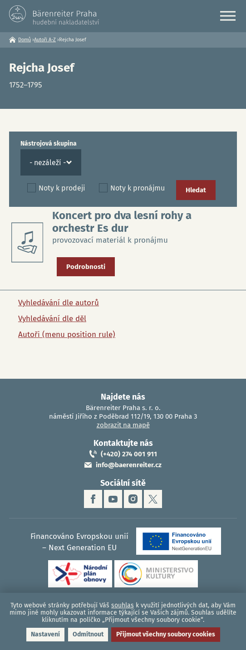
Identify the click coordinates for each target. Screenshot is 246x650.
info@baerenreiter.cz (129, 465)
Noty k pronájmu (137, 188)
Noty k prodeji (62, 188)
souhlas (122, 605)
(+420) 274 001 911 (129, 454)
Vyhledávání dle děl (52, 318)
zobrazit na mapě (123, 425)
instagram (133, 499)
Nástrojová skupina (48, 143)
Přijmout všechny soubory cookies (165, 634)
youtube (113, 499)
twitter (153, 499)
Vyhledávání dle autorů (58, 303)
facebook (93, 499)
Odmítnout (88, 634)
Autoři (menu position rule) (66, 334)
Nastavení (45, 634)
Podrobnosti (85, 267)
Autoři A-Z (45, 40)
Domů (24, 40)
